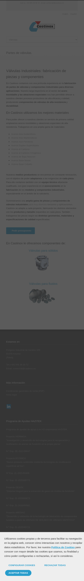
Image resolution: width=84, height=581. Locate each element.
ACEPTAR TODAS (18, 573)
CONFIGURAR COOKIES (22, 565)
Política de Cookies (63, 547)
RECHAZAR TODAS (55, 565)
